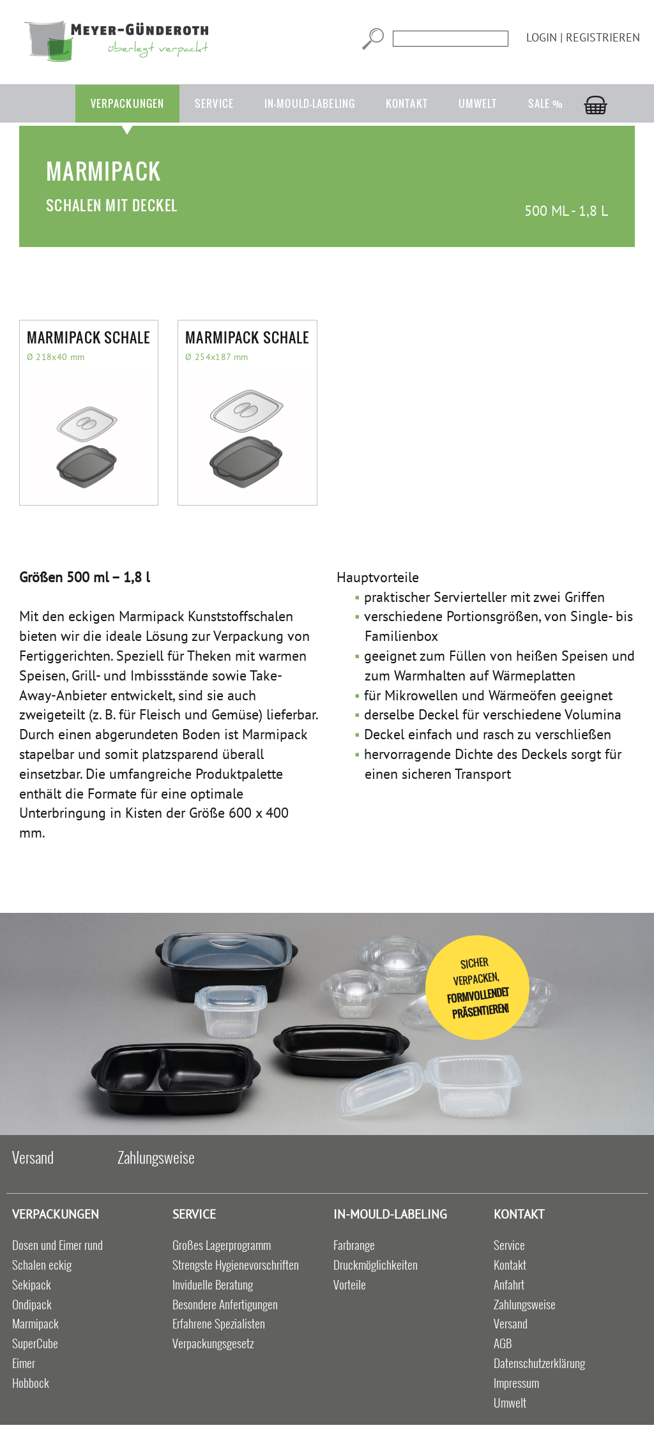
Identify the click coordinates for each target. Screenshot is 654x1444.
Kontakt (407, 103)
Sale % (546, 103)
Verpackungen (127, 103)
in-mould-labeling (309, 103)
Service (214, 103)
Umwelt (478, 103)
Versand (33, 1156)
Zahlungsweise (156, 1156)
